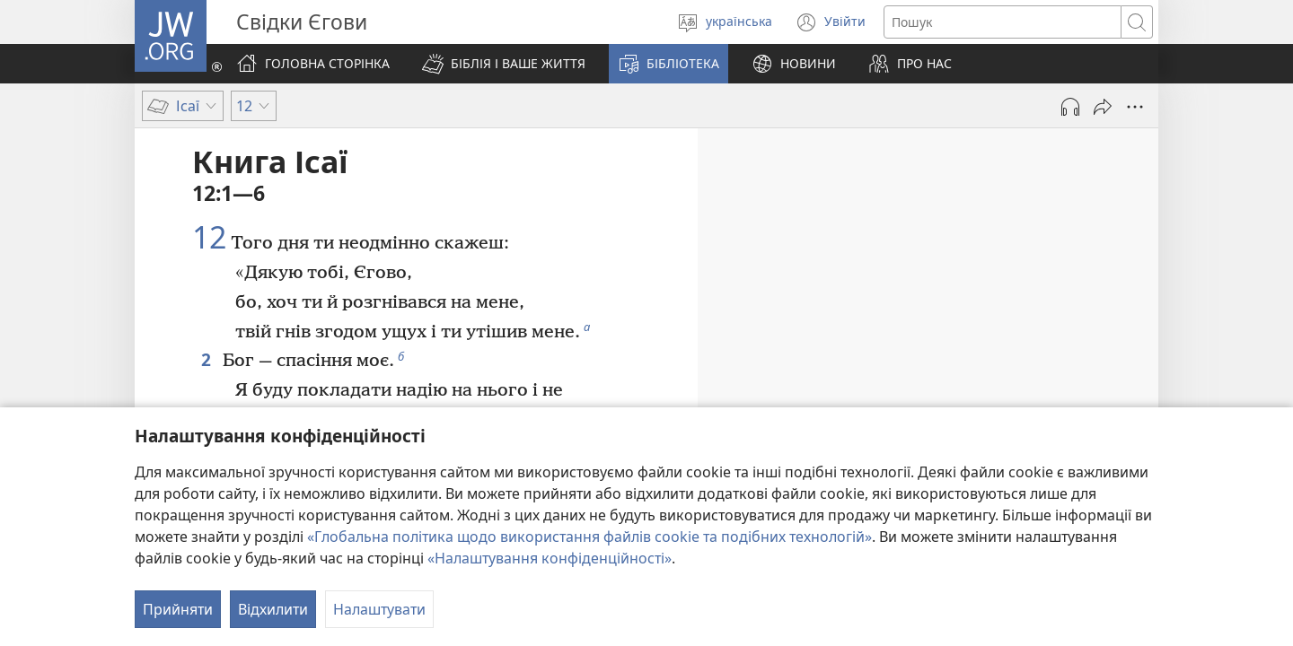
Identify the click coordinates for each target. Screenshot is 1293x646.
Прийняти (178, 609)
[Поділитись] (1102, 107)
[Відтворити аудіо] (1070, 107)
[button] (503, 63)
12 (209, 238)
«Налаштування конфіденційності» (549, 558)
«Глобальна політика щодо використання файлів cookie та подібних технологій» (589, 536)
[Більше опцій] (1135, 107)
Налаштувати (379, 609)
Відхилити (273, 609)
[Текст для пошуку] (1002, 22)
